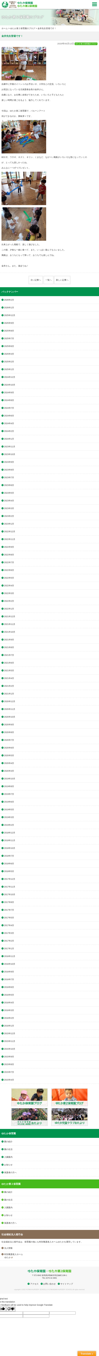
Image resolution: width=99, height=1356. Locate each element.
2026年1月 (9, 307)
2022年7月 (9, 562)
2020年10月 (9, 717)
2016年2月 (9, 1018)
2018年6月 (9, 863)
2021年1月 (9, 693)
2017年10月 (9, 894)
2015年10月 (9, 1049)
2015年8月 (9, 1064)
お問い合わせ (49, 1284)
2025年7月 (9, 338)
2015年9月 (9, 1056)
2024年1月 (9, 439)
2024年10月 (9, 385)
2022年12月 (9, 531)
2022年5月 (9, 578)
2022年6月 (9, 570)
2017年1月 (9, 948)
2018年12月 (9, 832)
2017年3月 (9, 933)
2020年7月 (9, 740)
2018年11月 (9, 840)
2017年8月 (9, 902)
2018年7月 (9, 856)
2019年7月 (9, 794)
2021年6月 (9, 663)
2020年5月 (9, 755)
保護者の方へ (10, 1172)
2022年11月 (9, 539)
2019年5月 (9, 809)
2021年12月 (9, 616)
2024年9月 (9, 392)
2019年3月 (9, 817)
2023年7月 (9, 477)
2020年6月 (9, 748)
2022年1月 (9, 609)
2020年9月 (9, 724)
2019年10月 (9, 778)
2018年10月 (9, 848)
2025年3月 (9, 354)
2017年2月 (9, 941)
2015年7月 (9, 1072)
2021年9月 (9, 639)
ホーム (4, 28)
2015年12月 (9, 1033)
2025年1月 (9, 369)
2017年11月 (9, 887)
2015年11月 (9, 1041)
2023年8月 (9, 470)
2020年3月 (9, 771)
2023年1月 (9, 524)
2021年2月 (9, 686)
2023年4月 (9, 500)
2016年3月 (9, 1010)
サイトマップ (66, 1284)
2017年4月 (9, 925)
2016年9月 (9, 971)
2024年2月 (9, 431)
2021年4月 (9, 678)
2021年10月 (9, 632)
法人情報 (8, 1248)
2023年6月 (9, 485)
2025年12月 (9, 315)
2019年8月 (9, 786)
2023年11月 (9, 446)
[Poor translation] (11, 1309)
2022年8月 (9, 554)
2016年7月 (9, 979)
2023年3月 (9, 508)
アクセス (34, 1284)
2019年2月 (9, 825)
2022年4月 (9, 585)
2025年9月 (9, 323)
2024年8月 (9, 400)
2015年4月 (9, 1080)
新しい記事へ (62, 280)
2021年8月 (9, 647)
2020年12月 (9, 701)
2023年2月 (9, 516)
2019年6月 (9, 802)
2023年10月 (9, 454)
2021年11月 (9, 624)
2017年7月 (9, 910)
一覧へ (48, 280)
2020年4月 (9, 763)
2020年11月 (9, 709)
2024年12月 (9, 377)
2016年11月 (9, 956)
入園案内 (8, 1157)
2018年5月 (9, 871)
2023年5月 (9, 493)
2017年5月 (9, 917)
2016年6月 (9, 987)
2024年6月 (9, 415)
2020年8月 (9, 732)
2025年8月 (9, 331)
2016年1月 (9, 1026)
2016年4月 (9, 1002)
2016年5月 (9, 995)
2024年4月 (9, 423)
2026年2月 (9, 300)
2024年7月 (9, 408)
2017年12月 (9, 879)
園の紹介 (8, 1141)
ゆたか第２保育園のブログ (22, 28)
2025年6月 (9, 346)
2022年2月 (9, 601)
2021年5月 (9, 670)
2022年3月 (9, 593)
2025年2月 (9, 361)
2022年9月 (9, 547)
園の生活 (8, 1149)
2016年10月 (9, 964)
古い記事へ (36, 280)
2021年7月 (9, 655)
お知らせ (8, 1165)
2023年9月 (9, 462)
